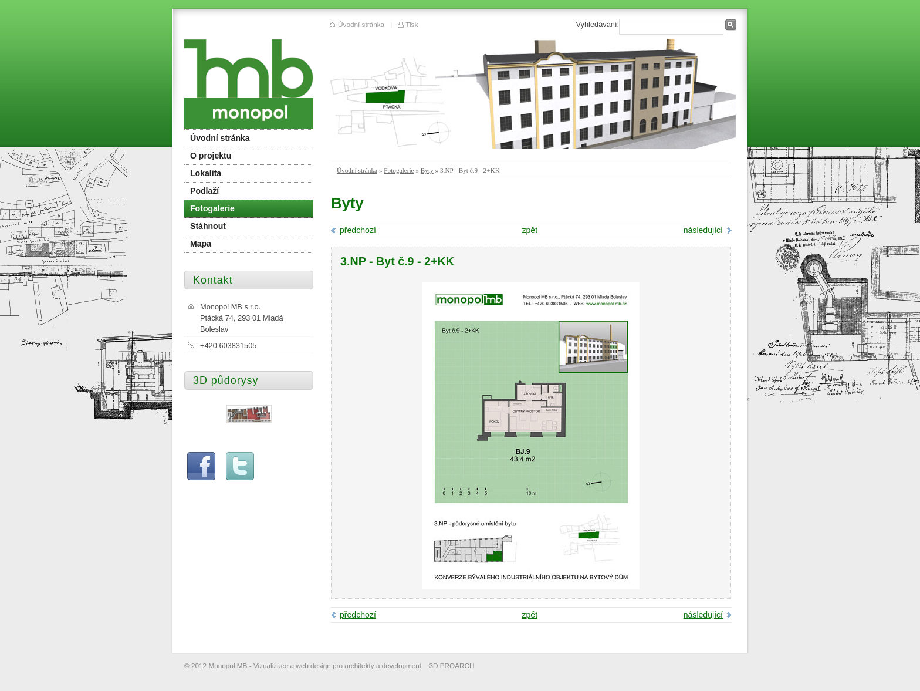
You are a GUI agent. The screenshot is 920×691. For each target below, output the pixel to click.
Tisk (411, 24)
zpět (529, 230)
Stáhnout (208, 226)
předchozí (358, 230)
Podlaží (204, 190)
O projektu (210, 155)
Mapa (200, 243)
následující (703, 230)
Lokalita (205, 173)
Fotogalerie (399, 170)
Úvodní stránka (357, 170)
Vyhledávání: (597, 24)
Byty (427, 170)
